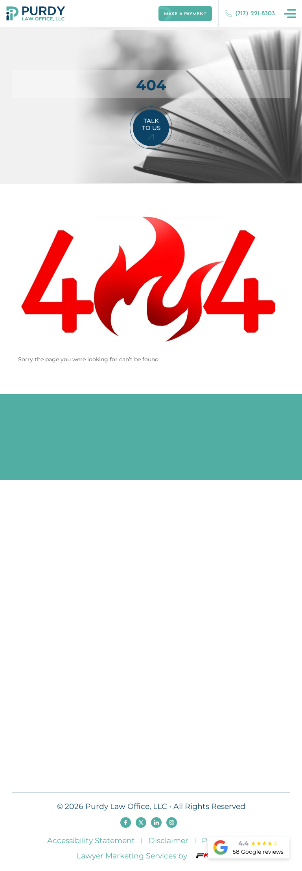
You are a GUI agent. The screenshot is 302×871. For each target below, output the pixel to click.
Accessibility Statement (91, 840)
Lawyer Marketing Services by (151, 855)
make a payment (185, 14)
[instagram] (171, 822)
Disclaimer (168, 840)
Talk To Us (151, 124)
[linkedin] (156, 822)
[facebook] (125, 822)
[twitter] (141, 822)
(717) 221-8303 (250, 13)
